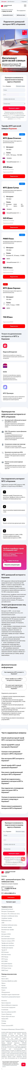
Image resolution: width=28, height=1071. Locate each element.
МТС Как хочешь (6, 954)
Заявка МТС (4, 1019)
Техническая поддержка (8, 1007)
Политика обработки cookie (9, 981)
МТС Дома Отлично (6, 966)
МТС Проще (4, 957)
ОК (23, 1064)
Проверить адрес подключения (10, 994)
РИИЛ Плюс (4, 970)
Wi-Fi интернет (5, 936)
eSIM (2, 923)
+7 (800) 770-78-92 (6, 11)
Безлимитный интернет (8, 939)
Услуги (3, 990)
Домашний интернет (8, 15)
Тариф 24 (4, 950)
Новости (3, 976)
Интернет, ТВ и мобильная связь (10, 914)
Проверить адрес (11, 902)
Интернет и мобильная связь (9, 916)
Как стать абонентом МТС (8, 1012)
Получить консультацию (12, 565)
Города (3, 985)
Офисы (3, 983)
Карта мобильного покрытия (9, 1005)
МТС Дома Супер (6, 968)
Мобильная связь (21, 15)
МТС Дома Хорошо (6, 963)
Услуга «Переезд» (6, 1014)
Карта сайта (4, 979)
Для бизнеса (11, 1)
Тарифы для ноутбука (7, 943)
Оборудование (5, 992)
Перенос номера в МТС (8, 941)
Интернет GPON (6, 934)
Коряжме (21, 24)
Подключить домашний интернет (10, 997)
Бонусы (3, 932)
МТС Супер (4, 959)
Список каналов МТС (7, 1025)
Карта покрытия (6, 1003)
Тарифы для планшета (7, 945)
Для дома (3, 1)
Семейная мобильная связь (9, 925)
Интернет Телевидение (8, 911)
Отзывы (3, 1023)
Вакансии (4, 988)
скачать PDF (11, 115)
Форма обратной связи (8, 1016)
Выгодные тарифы (6, 927)
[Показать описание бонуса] (20, 162)
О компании (4, 1010)
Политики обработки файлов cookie (14, 1055)
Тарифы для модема (7, 948)
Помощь (3, 1021)
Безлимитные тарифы (7, 929)
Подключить (14, 176)
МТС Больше (5, 952)
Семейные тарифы (6, 918)
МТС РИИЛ (4, 961)
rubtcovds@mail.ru (10, 893)
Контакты (4, 1000)
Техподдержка (21, 10)
